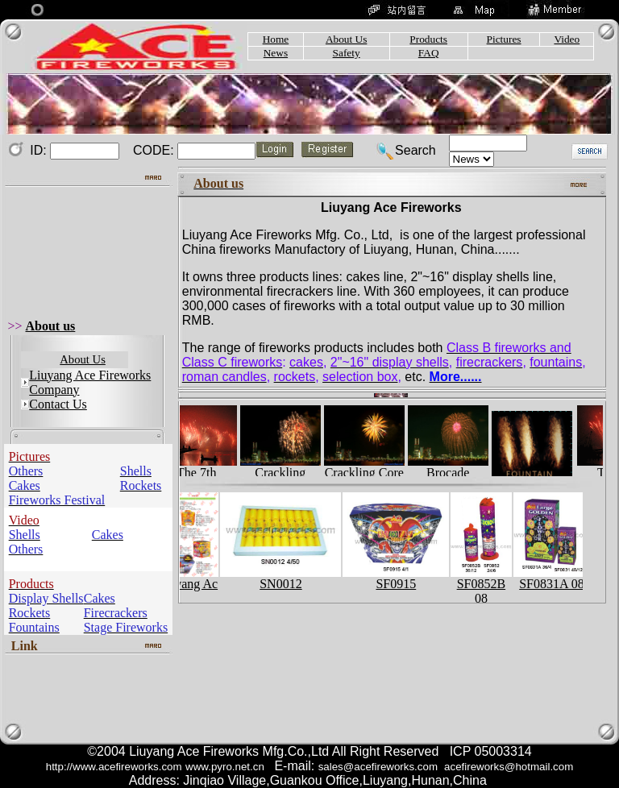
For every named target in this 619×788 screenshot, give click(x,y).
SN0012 (284, 578)
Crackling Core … (368, 474)
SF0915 (400, 578)
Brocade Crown (452, 474)
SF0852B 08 (485, 585)
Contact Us (58, 404)
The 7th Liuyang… (200, 474)
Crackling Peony (284, 474)
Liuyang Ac (191, 578)
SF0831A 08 (556, 578)
